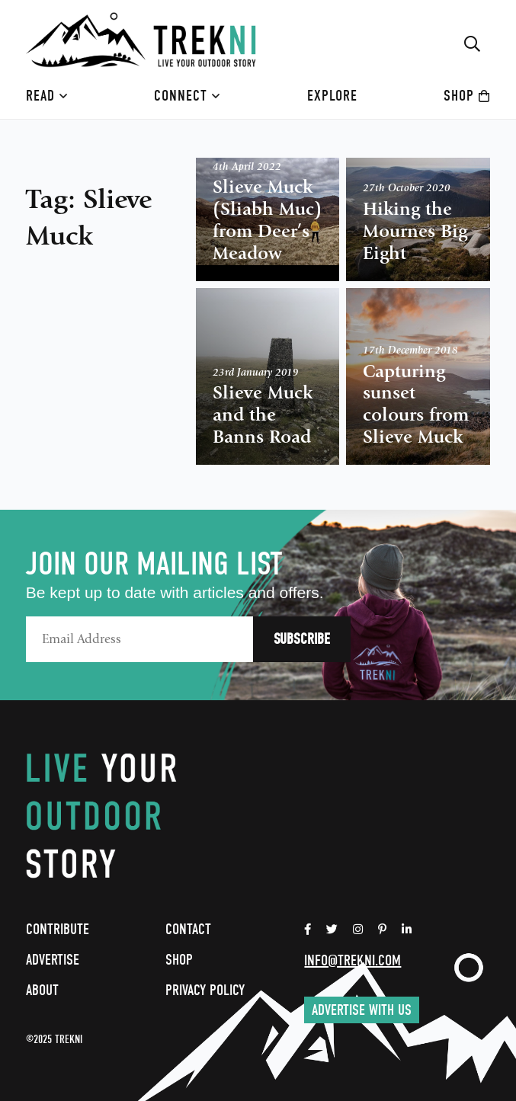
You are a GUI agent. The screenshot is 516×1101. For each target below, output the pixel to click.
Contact (188, 929)
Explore (332, 95)
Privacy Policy (205, 990)
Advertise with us (362, 1010)
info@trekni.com (352, 960)
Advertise (52, 959)
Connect (187, 95)
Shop (467, 95)
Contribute (57, 929)
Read (47, 95)
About (42, 990)
